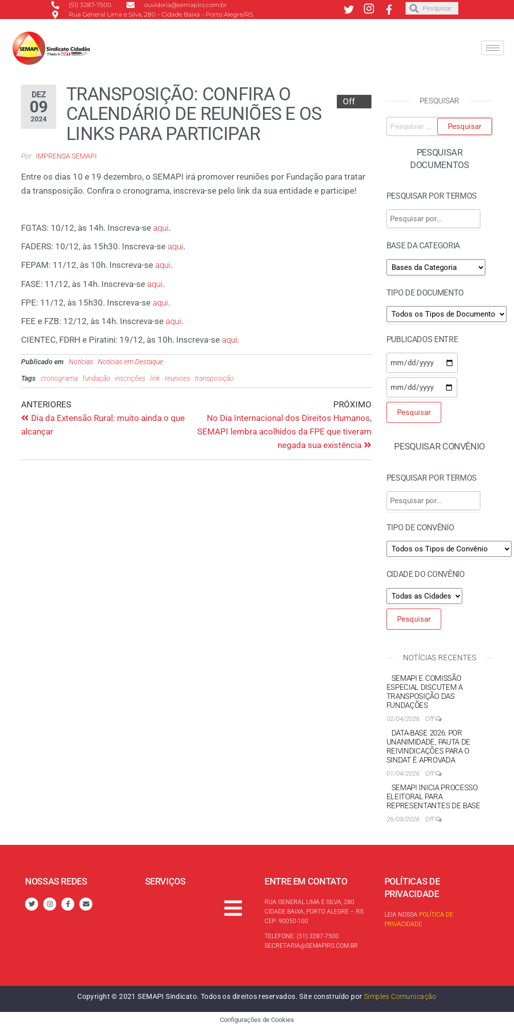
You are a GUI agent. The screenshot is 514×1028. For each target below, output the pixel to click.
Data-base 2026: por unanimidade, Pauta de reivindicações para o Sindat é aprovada (429, 746)
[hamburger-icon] (492, 48)
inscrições (130, 378)
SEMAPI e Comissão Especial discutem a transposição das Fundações (425, 692)
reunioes (177, 378)
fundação (96, 378)
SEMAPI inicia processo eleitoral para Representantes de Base (433, 796)
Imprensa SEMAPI (66, 156)
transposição (214, 378)
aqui (161, 228)
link (155, 378)
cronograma (59, 378)
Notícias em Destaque (130, 362)
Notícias (81, 362)
